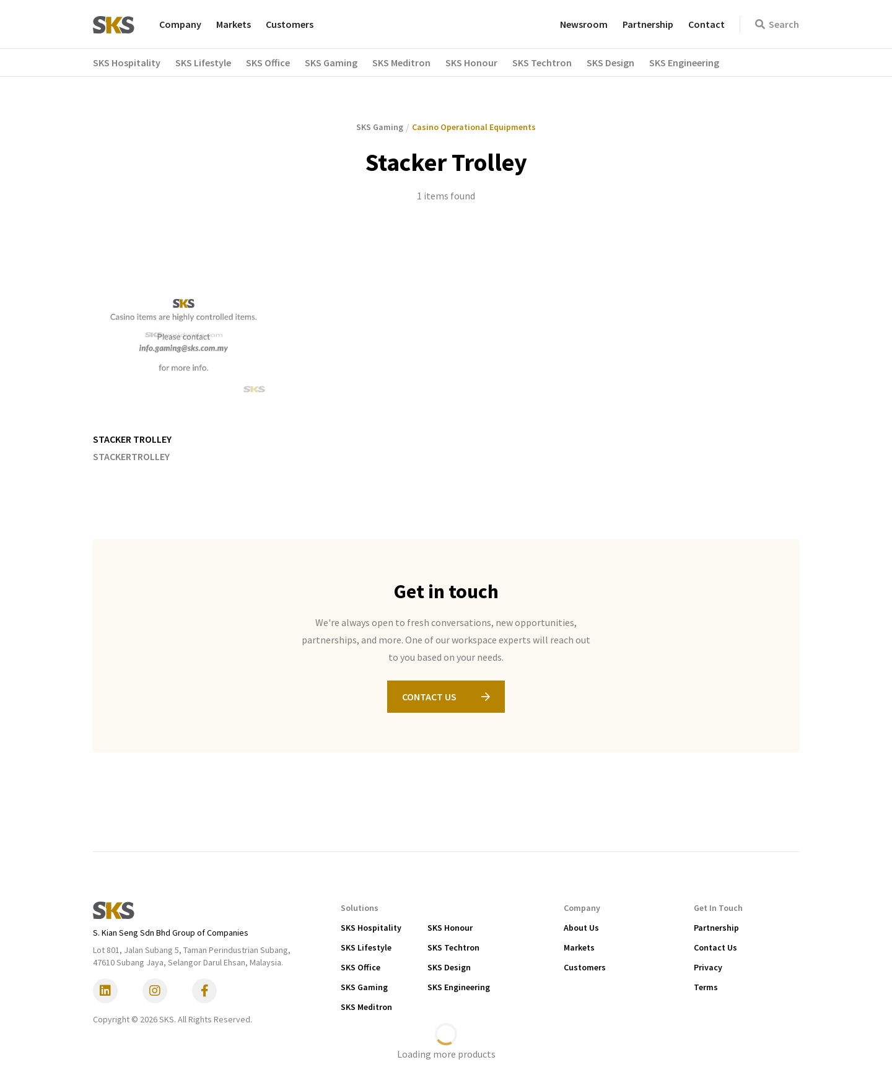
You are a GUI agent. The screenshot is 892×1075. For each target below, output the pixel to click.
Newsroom (584, 24)
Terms (706, 987)
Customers (289, 24)
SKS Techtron (453, 947)
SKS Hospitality (371, 927)
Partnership (648, 24)
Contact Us (715, 947)
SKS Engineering (458, 987)
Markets (233, 24)
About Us (581, 927)
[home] (113, 24)
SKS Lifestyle (366, 947)
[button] (134, 62)
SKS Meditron (366, 1006)
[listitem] (183, 354)
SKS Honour (450, 927)
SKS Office (360, 967)
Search (777, 24)
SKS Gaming (364, 987)
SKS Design (449, 967)
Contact (706, 24)
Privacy (708, 967)
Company (180, 24)
